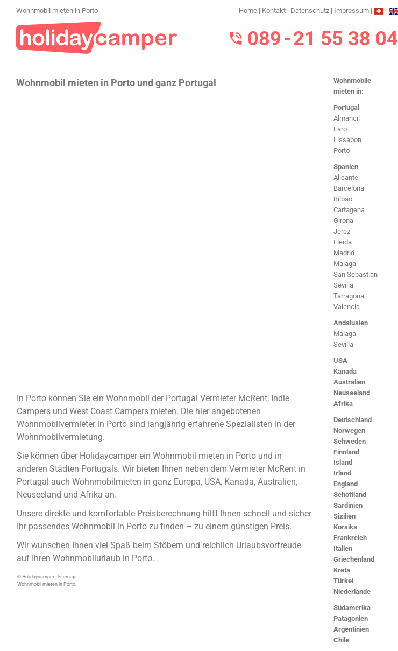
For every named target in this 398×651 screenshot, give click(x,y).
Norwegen (349, 430)
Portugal (346, 107)
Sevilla (343, 285)
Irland (342, 473)
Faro (340, 129)
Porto (341, 150)
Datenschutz (309, 10)
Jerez (341, 231)
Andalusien (350, 323)
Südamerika (352, 608)
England (345, 484)
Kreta (341, 570)
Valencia (346, 307)
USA (340, 360)
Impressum (351, 10)
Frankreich (350, 538)
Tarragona (348, 296)
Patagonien (350, 618)
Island (342, 462)
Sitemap (66, 576)
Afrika (343, 404)
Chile (341, 640)
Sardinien (348, 505)
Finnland (346, 452)
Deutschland (352, 420)
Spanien (345, 167)
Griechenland (353, 559)
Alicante (345, 177)
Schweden (349, 441)
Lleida (342, 242)
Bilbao (342, 199)
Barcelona (348, 188)
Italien (342, 548)
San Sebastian (355, 274)
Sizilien (344, 516)
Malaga (344, 264)
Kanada (345, 371)
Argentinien (351, 629)
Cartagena (349, 210)
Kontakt (274, 10)
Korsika (345, 527)
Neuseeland (351, 393)
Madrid (343, 253)
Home (248, 10)
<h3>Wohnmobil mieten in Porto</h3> (165, 239)
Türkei (343, 581)
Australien (349, 382)
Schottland (349, 495)
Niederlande (352, 591)
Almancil (346, 118)
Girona (343, 220)
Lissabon (347, 140)
